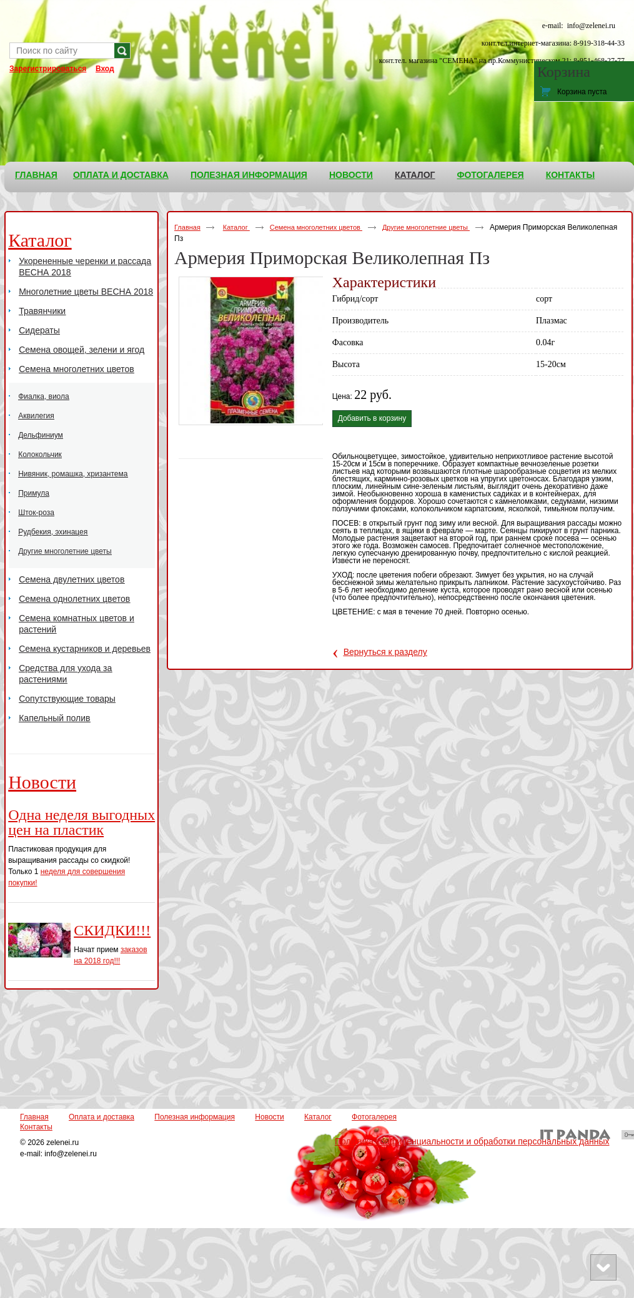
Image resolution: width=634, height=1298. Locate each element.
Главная (187, 227)
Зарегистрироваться (47, 68)
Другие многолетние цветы (426, 227)
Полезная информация (194, 1117)
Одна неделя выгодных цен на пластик (81, 822)
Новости (42, 782)
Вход (105, 68)
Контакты (36, 1127)
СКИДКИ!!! (112, 930)
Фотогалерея (374, 1117)
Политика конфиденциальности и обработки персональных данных (472, 1141)
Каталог (415, 175)
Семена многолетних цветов (316, 227)
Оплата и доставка (101, 1117)
